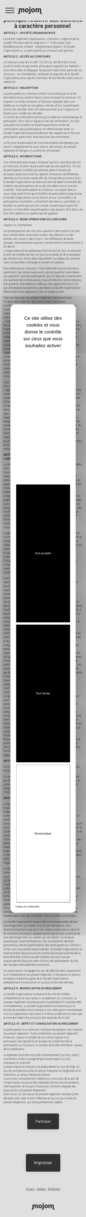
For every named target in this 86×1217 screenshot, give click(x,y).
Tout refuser (43, 693)
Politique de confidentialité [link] (28, 907)
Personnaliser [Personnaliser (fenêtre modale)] (43, 833)
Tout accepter (43, 553)
